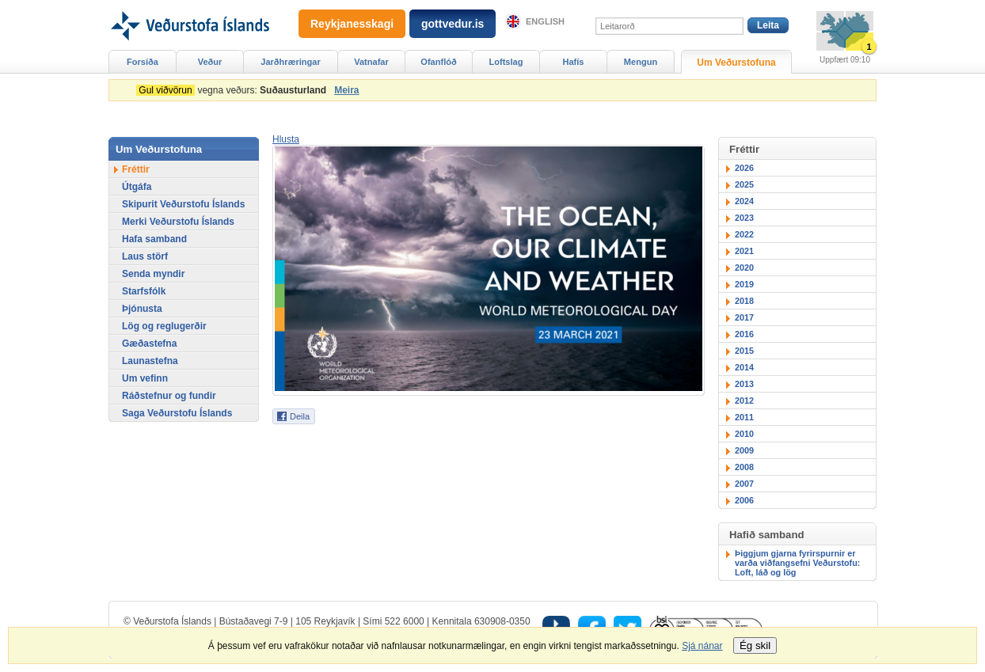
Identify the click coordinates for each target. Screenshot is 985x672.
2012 (744, 400)
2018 (744, 301)
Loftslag (506, 61)
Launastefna (150, 360)
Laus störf (145, 256)
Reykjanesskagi (352, 23)
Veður (210, 61)
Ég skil (755, 645)
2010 (744, 434)
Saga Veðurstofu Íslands (177, 413)
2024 (744, 201)
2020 (744, 267)
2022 (744, 234)
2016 (744, 334)
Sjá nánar (702, 645)
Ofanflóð (438, 61)
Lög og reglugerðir (164, 326)
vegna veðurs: (234, 90)
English (545, 21)
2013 (744, 384)
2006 (744, 500)
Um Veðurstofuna (736, 62)
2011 (744, 417)
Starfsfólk (143, 291)
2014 (744, 367)
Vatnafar (371, 61)
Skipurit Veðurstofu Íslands (183, 204)
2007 (744, 483)
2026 (744, 168)
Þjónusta (142, 308)
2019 (744, 284)
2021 (744, 251)
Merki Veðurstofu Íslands (178, 221)
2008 (744, 467)
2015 (744, 350)
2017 (744, 317)
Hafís (573, 61)
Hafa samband (154, 239)
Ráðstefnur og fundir (169, 395)
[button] (285, 139)
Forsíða (142, 61)
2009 (744, 450)
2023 (744, 217)
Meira (346, 90)
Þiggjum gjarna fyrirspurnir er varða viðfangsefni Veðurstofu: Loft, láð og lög (797, 563)
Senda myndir (153, 273)
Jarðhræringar (290, 61)
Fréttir (136, 169)
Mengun (640, 61)
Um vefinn (145, 378)
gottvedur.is (452, 23)
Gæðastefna (149, 343)
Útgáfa (136, 186)
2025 (744, 184)
